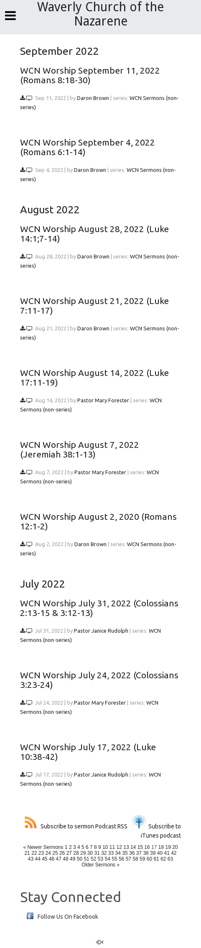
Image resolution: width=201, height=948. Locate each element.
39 (152, 853)
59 (142, 859)
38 (145, 853)
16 (147, 847)
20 (175, 847)
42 (173, 853)
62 (163, 859)
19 (167, 847)
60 (149, 859)
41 (166, 853)
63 (170, 859)
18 (161, 847)
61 (156, 859)
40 (160, 853)
